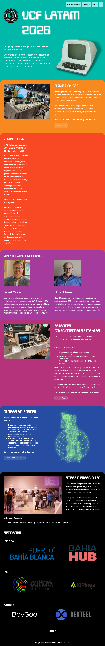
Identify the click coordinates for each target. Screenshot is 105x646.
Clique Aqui (61, 125)
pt (101, 5)
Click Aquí (17, 518)
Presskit (52, 631)
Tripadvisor (63, 523)
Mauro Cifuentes (64, 642)
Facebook (43, 523)
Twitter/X (53, 523)
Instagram (33, 523)
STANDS (86, 5)
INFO (95, 5)
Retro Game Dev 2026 (15, 458)
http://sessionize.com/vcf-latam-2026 (79, 387)
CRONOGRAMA (73, 5)
